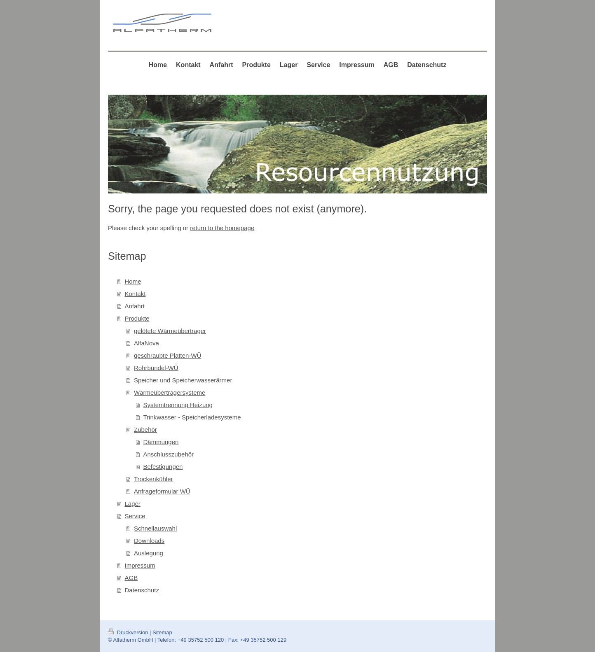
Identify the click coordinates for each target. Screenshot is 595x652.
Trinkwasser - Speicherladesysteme (192, 417)
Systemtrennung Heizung (178, 404)
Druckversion (129, 632)
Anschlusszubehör (168, 454)
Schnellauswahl (155, 528)
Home (133, 281)
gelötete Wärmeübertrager (170, 330)
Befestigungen (163, 466)
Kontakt (135, 293)
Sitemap (162, 632)
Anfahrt (135, 306)
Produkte (137, 318)
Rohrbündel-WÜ (156, 367)
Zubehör (145, 429)
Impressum (140, 565)
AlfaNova (146, 343)
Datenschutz (142, 590)
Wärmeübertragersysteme (169, 392)
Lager (133, 503)
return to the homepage (222, 227)
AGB (131, 577)
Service (135, 515)
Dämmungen (161, 441)
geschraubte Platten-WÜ (167, 355)
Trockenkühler (153, 478)
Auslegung (148, 553)
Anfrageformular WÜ (162, 491)
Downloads (149, 540)
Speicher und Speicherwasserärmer (183, 380)
